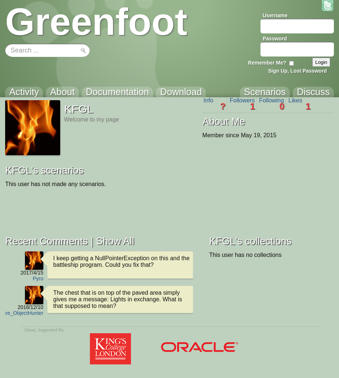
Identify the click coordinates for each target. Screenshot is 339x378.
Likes (299, 103)
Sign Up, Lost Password (297, 71)
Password (275, 38)
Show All (115, 241)
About (30, 329)
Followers (242, 103)
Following (271, 103)
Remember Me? (267, 63)
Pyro (38, 278)
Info (215, 103)
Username (275, 15)
